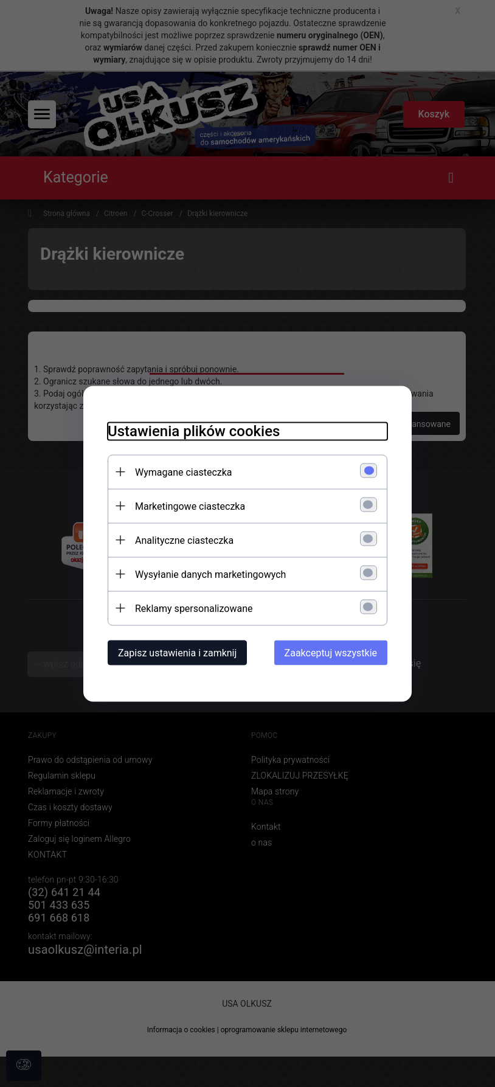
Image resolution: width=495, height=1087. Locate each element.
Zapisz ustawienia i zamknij (177, 652)
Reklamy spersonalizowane (193, 608)
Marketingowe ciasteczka (190, 506)
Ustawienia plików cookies (194, 430)
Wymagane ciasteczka (183, 472)
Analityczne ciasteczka (184, 540)
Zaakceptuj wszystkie (331, 652)
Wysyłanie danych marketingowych (210, 574)
